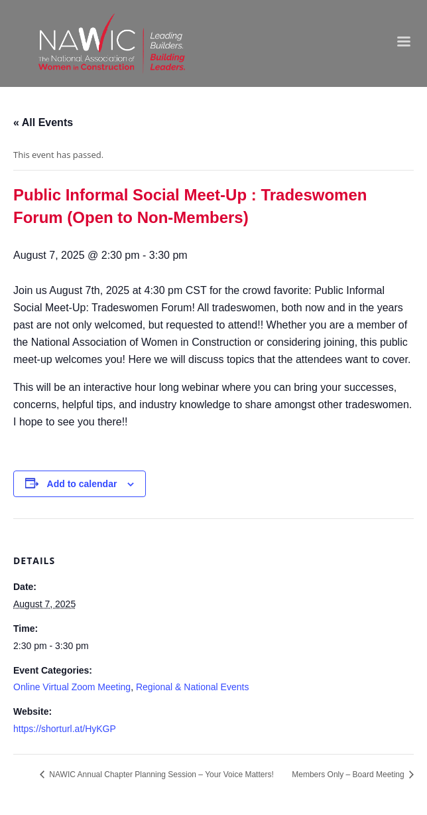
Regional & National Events (192, 687)
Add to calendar (82, 484)
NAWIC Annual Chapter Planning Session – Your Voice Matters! (160, 774)
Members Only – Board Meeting (349, 774)
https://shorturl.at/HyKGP (64, 728)
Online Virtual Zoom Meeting (72, 687)
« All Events (43, 122)
